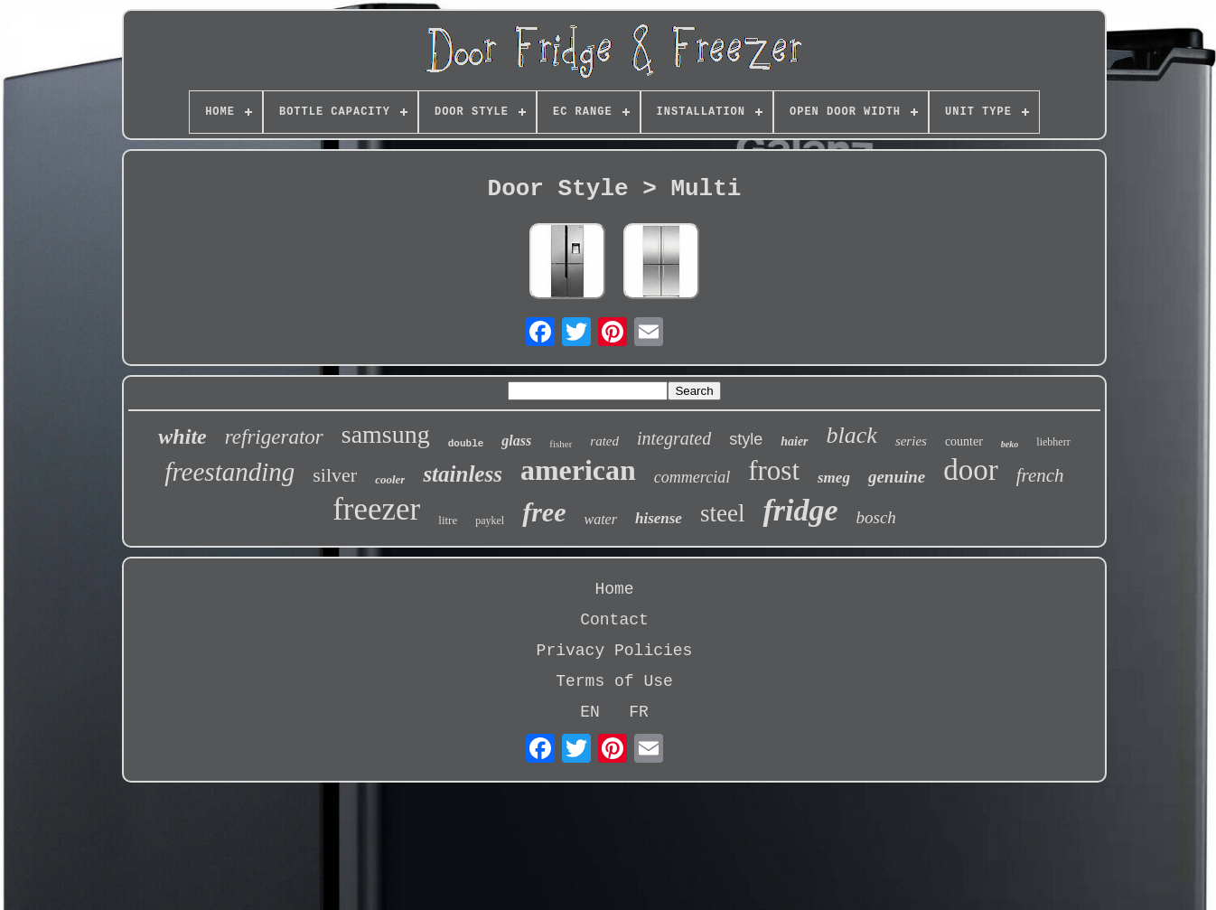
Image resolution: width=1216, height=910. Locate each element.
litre (447, 520)
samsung (385, 434)
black (852, 435)
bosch (876, 517)
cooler (390, 479)
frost (774, 470)
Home (613, 589)
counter (964, 441)
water (601, 519)
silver (335, 475)
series (911, 441)
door (970, 470)
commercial (692, 477)
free (544, 512)
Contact (614, 620)
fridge (799, 510)
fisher (560, 443)
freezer (376, 509)
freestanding (229, 471)
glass (516, 440)
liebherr (1053, 442)
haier (794, 441)
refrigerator (274, 437)
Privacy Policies (615, 651)
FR (639, 712)
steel (722, 513)
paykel (489, 520)
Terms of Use (614, 681)
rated (604, 441)
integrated (674, 438)
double (466, 443)
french (1040, 475)
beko (1009, 444)
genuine (896, 476)
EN (590, 712)
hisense (658, 518)
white (182, 436)
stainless (462, 474)
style (745, 439)
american (578, 470)
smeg (834, 477)
